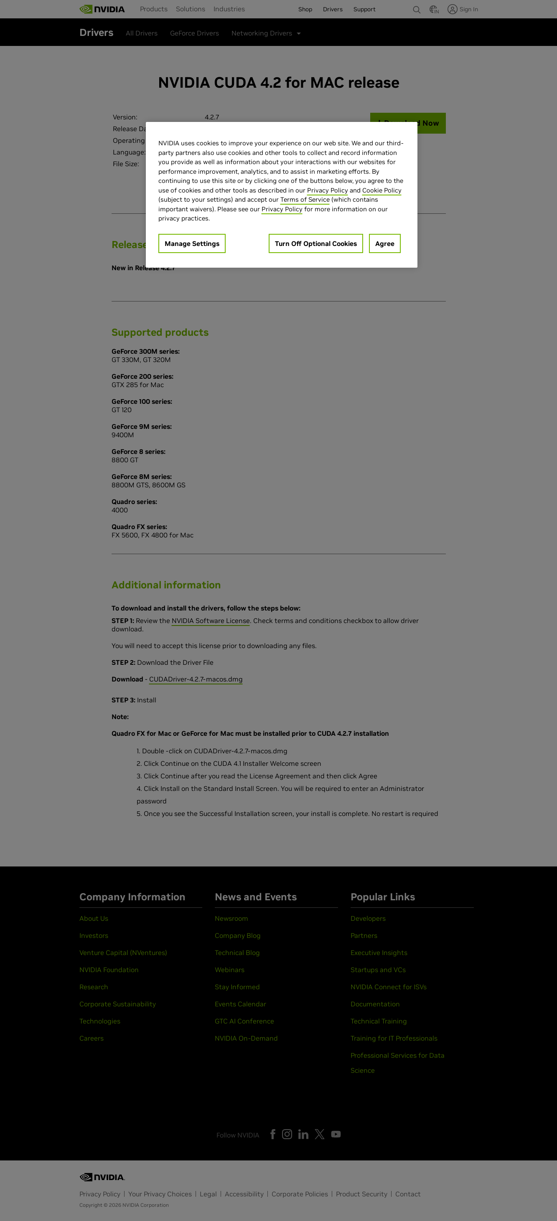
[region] (281, 195)
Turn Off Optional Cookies (316, 243)
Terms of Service (305, 199)
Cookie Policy (382, 190)
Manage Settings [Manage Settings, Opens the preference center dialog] (192, 243)
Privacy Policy (327, 190)
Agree (384, 243)
